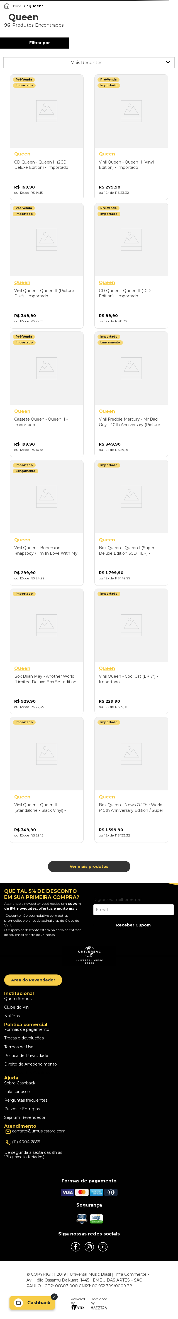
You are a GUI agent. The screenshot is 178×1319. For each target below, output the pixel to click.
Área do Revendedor (33, 980)
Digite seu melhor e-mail (117, 899)
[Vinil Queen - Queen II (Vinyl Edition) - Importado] (131, 137)
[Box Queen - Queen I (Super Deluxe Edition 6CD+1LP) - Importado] (131, 523)
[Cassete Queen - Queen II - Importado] (46, 394)
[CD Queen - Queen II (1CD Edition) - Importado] (131, 265)
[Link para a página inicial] (13, 6)
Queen (35, 6)
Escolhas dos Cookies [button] (27, 1073)
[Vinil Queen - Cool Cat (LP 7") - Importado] (131, 651)
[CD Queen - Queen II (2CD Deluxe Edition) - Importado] (46, 137)
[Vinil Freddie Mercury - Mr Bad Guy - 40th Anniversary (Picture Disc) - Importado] (131, 394)
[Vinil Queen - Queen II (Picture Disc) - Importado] (46, 265)
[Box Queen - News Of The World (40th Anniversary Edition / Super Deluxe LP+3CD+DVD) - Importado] (131, 780)
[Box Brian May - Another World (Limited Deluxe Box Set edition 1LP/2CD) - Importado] (46, 651)
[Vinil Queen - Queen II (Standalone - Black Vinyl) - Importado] (46, 780)
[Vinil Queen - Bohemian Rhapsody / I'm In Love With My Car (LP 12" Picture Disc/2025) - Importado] (46, 523)
